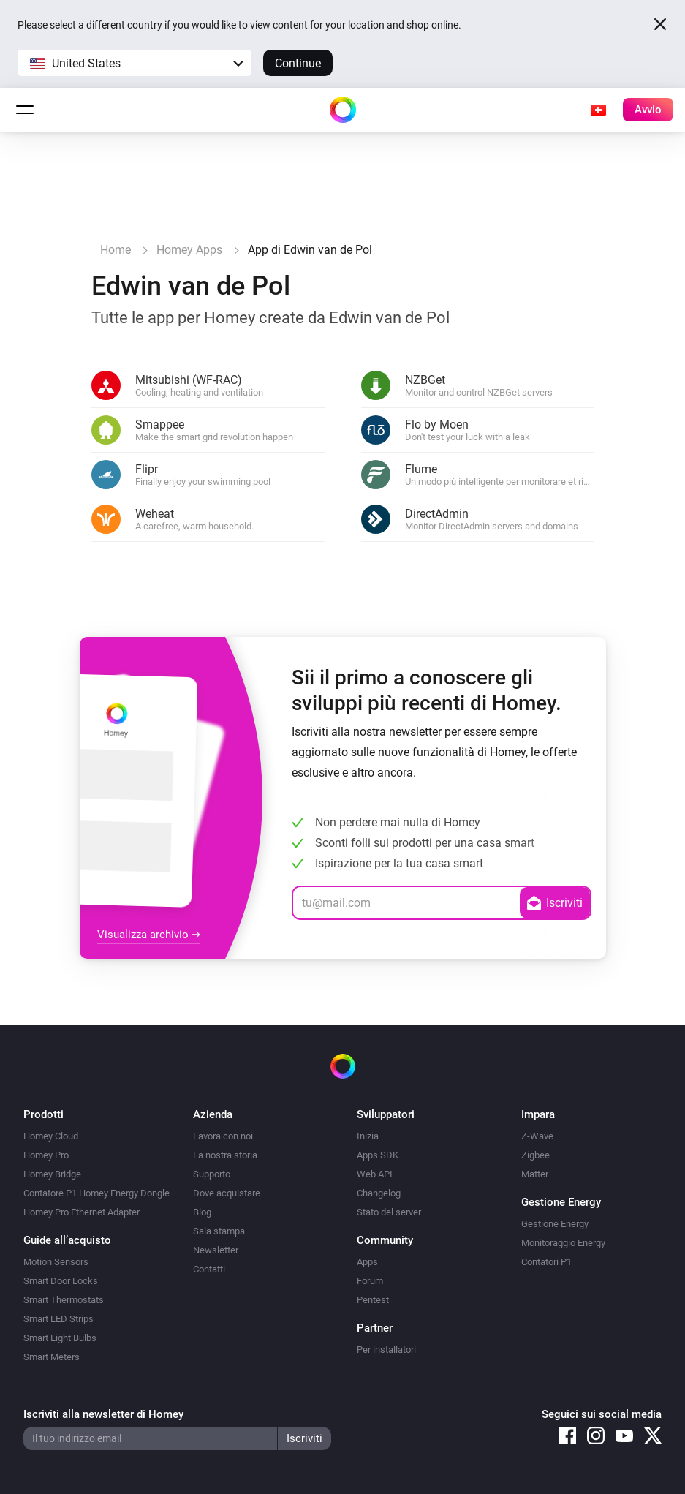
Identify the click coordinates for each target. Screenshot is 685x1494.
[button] (134, 63)
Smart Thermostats (63, 1299)
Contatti (209, 1269)
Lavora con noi (223, 1136)
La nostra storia (225, 1155)
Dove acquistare (226, 1193)
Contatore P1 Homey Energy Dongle (96, 1193)
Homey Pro (46, 1155)
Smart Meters (51, 1356)
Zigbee (535, 1155)
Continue (298, 63)
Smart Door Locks (60, 1280)
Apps (367, 1261)
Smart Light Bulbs (59, 1337)
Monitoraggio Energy (563, 1242)
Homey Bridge (52, 1174)
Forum (370, 1280)
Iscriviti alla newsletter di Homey (103, 1414)
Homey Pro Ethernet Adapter (81, 1212)
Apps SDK (377, 1155)
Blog (202, 1212)
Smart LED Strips (58, 1318)
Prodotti (43, 1114)
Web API (375, 1174)
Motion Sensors (55, 1261)
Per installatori (386, 1349)
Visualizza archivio (148, 934)
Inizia (368, 1136)
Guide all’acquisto (67, 1240)
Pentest (373, 1299)
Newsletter (215, 1250)
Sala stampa (219, 1231)
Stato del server (389, 1212)
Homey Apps (189, 250)
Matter (534, 1174)
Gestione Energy (555, 1223)
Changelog (379, 1193)
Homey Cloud (50, 1136)
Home (115, 250)
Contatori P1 (546, 1261)
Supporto (211, 1174)
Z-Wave (537, 1136)
